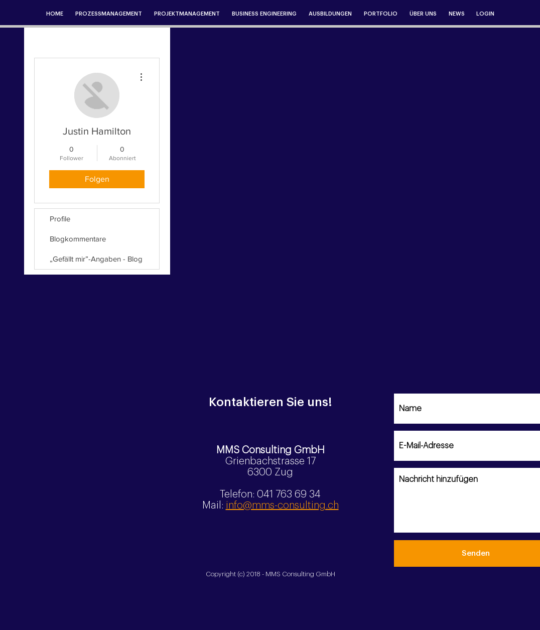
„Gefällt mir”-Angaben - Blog (96, 259)
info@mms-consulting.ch (282, 505)
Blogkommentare (78, 238)
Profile (60, 218)
